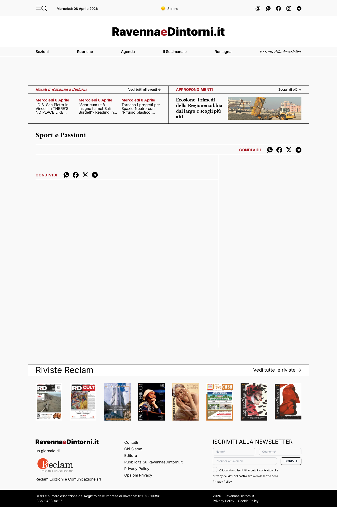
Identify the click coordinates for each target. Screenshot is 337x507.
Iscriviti (291, 461)
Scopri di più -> (289, 89)
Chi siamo (133, 449)
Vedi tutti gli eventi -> (144, 89)
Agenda (128, 51)
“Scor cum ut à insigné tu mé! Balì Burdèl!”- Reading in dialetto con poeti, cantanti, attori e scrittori (96, 108)
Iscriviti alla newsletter (280, 51)
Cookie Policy (248, 501)
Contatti (131, 442)
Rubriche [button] (85, 51)
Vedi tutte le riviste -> (277, 370)
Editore (130, 455)
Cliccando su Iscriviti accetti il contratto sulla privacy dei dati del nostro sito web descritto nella (245, 476)
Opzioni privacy (138, 475)
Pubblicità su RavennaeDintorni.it (153, 462)
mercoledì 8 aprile (52, 100)
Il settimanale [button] (175, 51)
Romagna (223, 51)
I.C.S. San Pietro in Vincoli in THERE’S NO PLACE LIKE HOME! (52, 108)
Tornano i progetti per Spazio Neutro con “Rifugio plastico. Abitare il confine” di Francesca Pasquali (140, 108)
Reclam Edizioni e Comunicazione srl (68, 479)
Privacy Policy (136, 468)
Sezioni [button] (42, 51)
